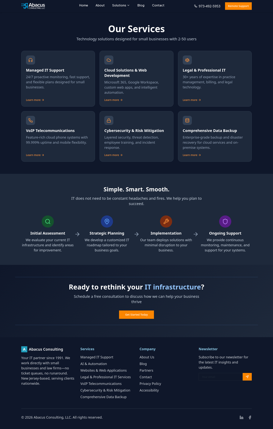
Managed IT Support (96, 357)
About (100, 5)
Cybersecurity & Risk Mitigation (105, 390)
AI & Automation (93, 363)
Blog (140, 5)
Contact (158, 5)
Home (83, 5)
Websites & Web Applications (103, 370)
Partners (146, 370)
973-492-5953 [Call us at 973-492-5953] (207, 6)
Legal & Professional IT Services (105, 377)
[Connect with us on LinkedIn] (241, 417)
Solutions (121, 5)
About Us (147, 357)
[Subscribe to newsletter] (247, 377)
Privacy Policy (150, 383)
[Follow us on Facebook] (250, 417)
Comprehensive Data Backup (103, 397)
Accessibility (149, 390)
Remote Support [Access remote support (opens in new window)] (238, 6)
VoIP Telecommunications (101, 383)
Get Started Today (136, 314)
